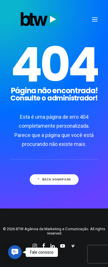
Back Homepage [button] (54, 179)
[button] (15, 252)
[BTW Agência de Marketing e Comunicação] (40, 19)
